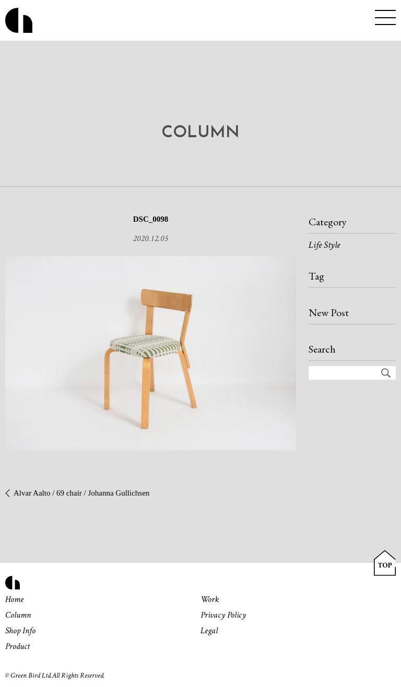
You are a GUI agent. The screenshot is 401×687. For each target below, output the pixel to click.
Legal (209, 630)
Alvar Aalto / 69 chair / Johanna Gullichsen (81, 493)
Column (18, 615)
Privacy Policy (223, 615)
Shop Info (20, 630)
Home (14, 599)
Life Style (324, 245)
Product (17, 646)
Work (209, 599)
